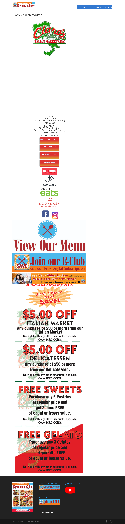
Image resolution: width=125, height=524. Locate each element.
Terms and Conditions (46, 512)
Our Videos (108, 7)
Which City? (87, 7)
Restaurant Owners (98, 7)
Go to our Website (49, 135)
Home (79, 7)
